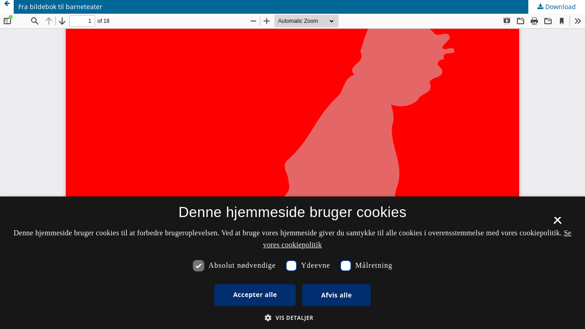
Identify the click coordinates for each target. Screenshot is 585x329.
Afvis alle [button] (336, 295)
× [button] (557, 223)
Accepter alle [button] (255, 294)
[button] (292, 318)
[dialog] (292, 262)
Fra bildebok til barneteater (60, 6)
